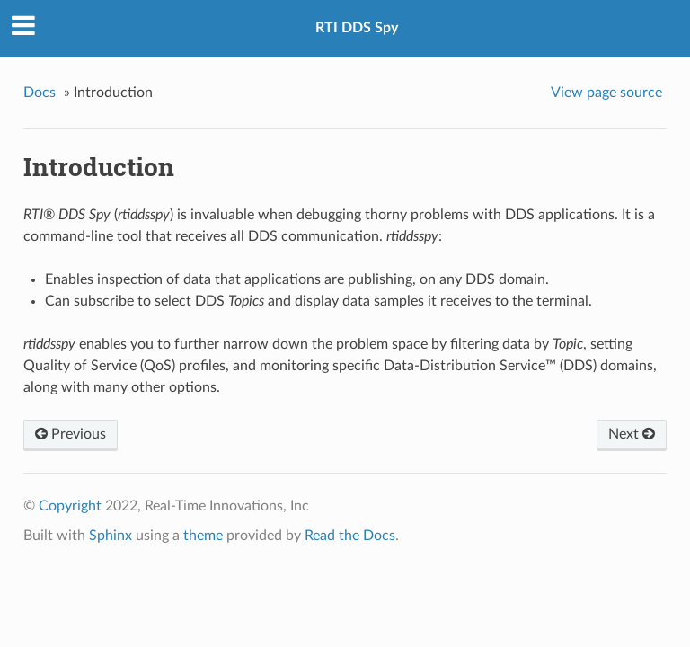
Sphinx (110, 535)
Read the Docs (350, 535)
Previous (70, 434)
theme (203, 535)
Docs (39, 92)
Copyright (70, 506)
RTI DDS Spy (356, 28)
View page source (606, 92)
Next (631, 434)
